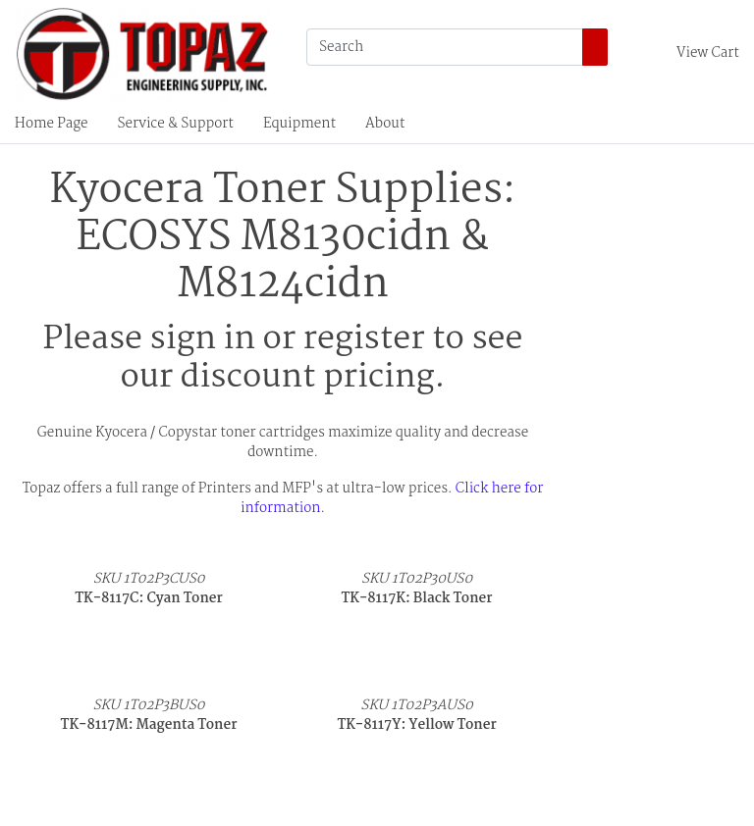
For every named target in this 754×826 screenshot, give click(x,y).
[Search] (444, 47)
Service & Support (176, 124)
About (384, 124)
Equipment (299, 124)
